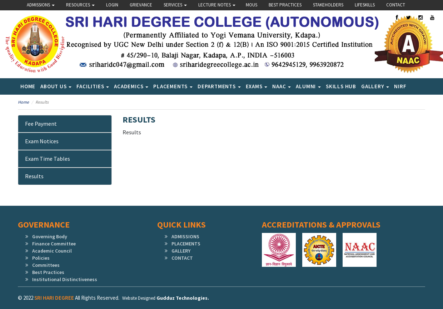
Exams (257, 86)
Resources (80, 5)
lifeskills (365, 5)
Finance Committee (54, 243)
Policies (41, 258)
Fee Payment (41, 123)
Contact (395, 5)
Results (34, 176)
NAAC (281, 86)
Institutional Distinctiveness (64, 279)
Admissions (41, 5)
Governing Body (49, 236)
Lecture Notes (216, 5)
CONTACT (182, 258)
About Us (55, 86)
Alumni (308, 86)
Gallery (375, 86)
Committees (46, 265)
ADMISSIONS (185, 236)
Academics (131, 86)
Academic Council (52, 251)
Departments (219, 86)
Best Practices (285, 5)
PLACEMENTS (185, 243)
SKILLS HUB (341, 86)
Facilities (92, 86)
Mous (251, 5)
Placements (173, 86)
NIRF (400, 86)
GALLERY (180, 251)
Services (175, 5)
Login (112, 5)
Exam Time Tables (47, 158)
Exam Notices (42, 141)
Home (27, 86)
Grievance (141, 5)
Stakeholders (328, 5)
